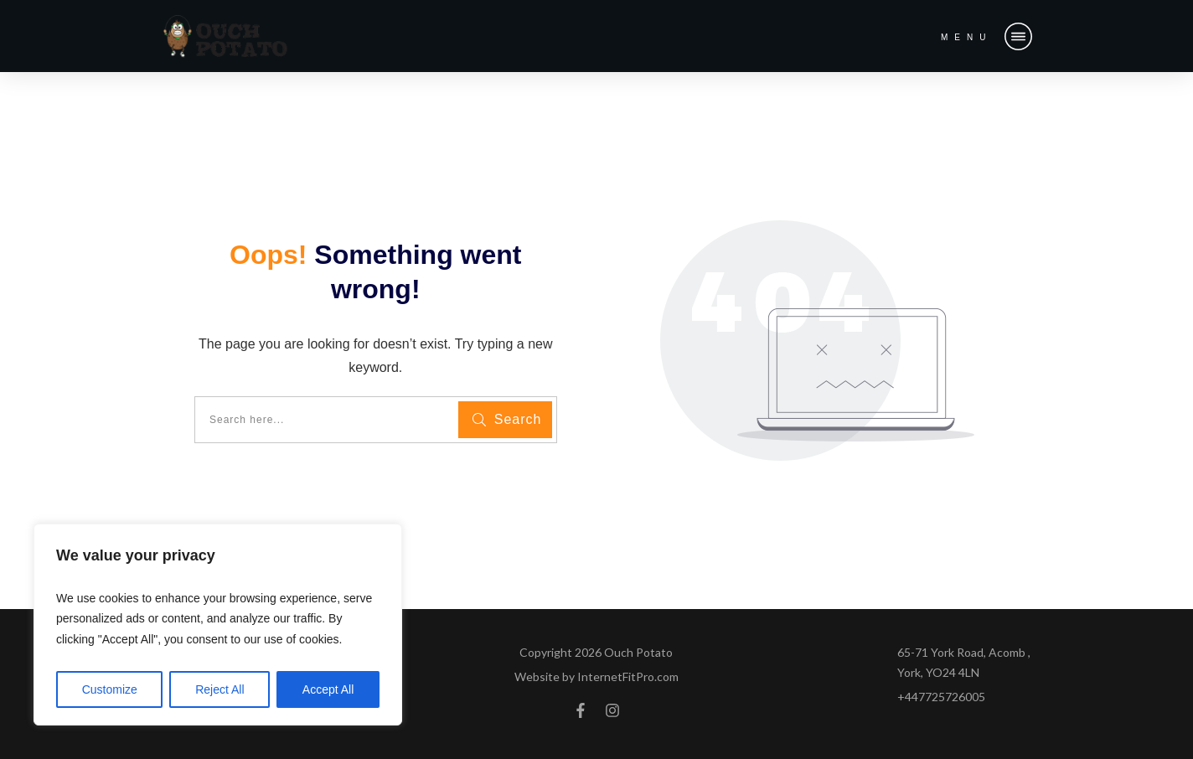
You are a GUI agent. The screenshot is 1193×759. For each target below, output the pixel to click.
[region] (218, 625)
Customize (109, 689)
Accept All (328, 689)
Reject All (219, 689)
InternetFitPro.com (628, 676)
